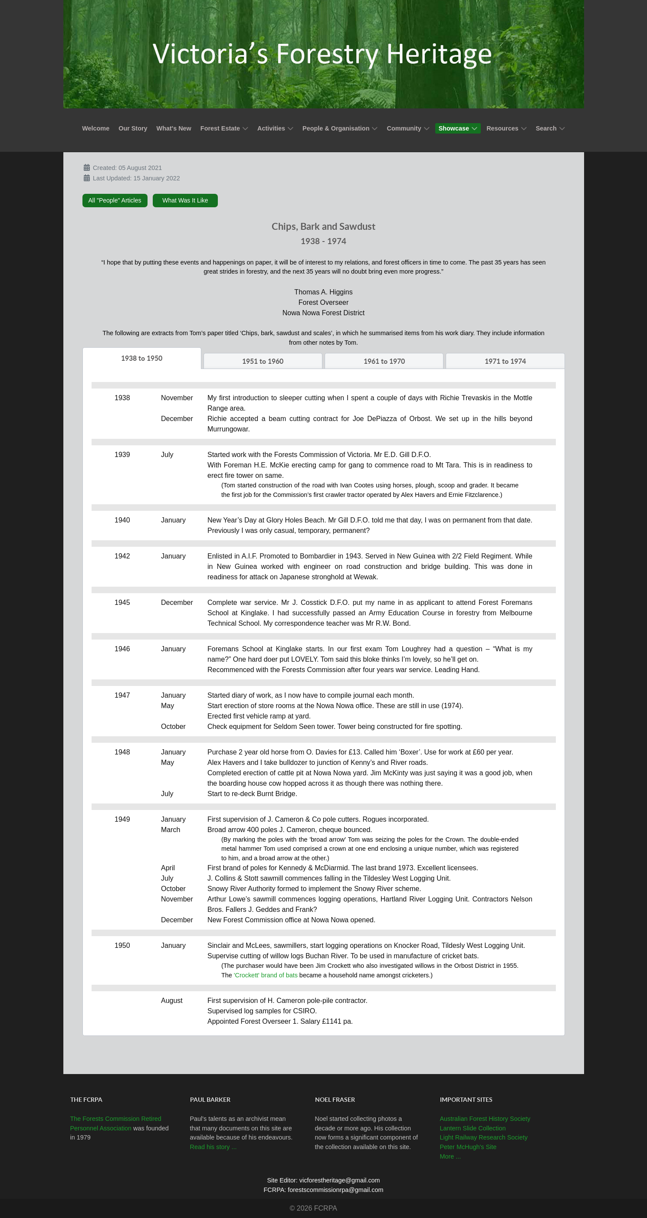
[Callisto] (323, 53)
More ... (450, 1156)
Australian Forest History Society (485, 1118)
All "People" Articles (115, 200)
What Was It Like (185, 200)
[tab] (141, 358)
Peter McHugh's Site (468, 1146)
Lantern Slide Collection (473, 1128)
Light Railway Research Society (484, 1137)
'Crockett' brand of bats (266, 975)
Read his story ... (213, 1146)
